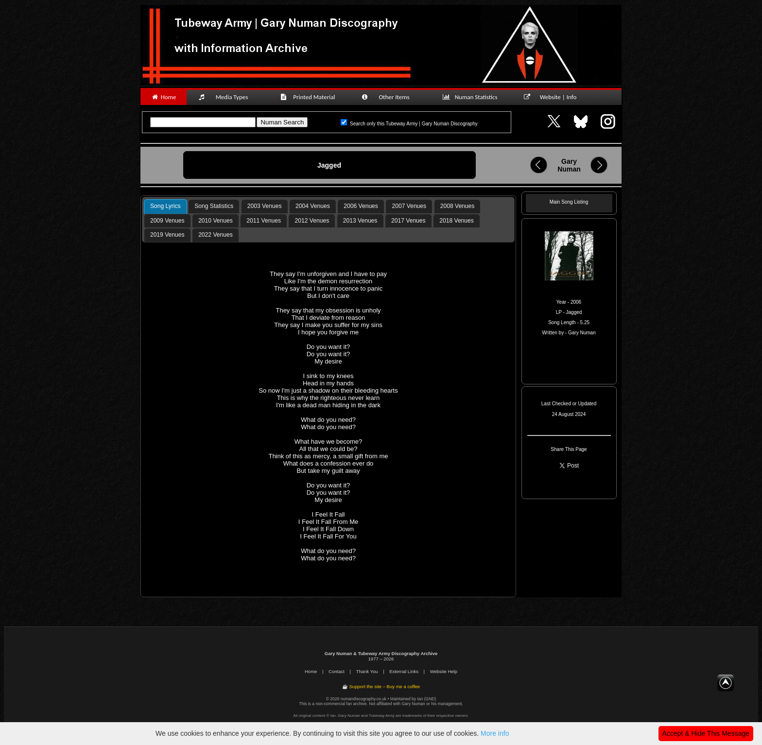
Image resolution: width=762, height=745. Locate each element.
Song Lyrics (165, 206)
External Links (403, 671)
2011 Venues (263, 220)
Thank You (367, 671)
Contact (337, 671)
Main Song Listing (569, 202)
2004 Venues (312, 206)
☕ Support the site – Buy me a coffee (381, 686)
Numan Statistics (472, 97)
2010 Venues (215, 220)
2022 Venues (215, 234)
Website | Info (553, 97)
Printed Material (309, 97)
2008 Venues (457, 206)
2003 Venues (264, 206)
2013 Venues (360, 220)
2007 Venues (409, 206)
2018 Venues (456, 220)
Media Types (227, 97)
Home (163, 97)
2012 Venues (312, 220)
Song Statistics (213, 206)
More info (495, 733)
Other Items (391, 97)
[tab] (165, 206)
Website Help (443, 671)
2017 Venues (408, 220)
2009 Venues (167, 220)
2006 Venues (361, 206)
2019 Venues (167, 234)
